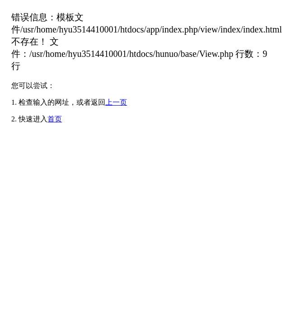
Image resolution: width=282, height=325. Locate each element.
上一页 (116, 102)
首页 (54, 119)
